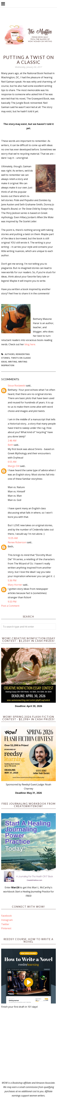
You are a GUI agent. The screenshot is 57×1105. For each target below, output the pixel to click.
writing (12, 361)
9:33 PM (12, 601)
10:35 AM (13, 538)
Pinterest (6, 928)
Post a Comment (10, 605)
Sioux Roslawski (16, 385)
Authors (10, 354)
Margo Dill (13, 466)
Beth (10, 444)
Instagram (7, 920)
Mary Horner (15, 584)
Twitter (5, 924)
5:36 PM (12, 580)
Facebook (6, 915)
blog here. (30, 344)
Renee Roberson (17, 542)
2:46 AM (12, 440)
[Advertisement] (28, 1044)
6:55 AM (12, 461)
